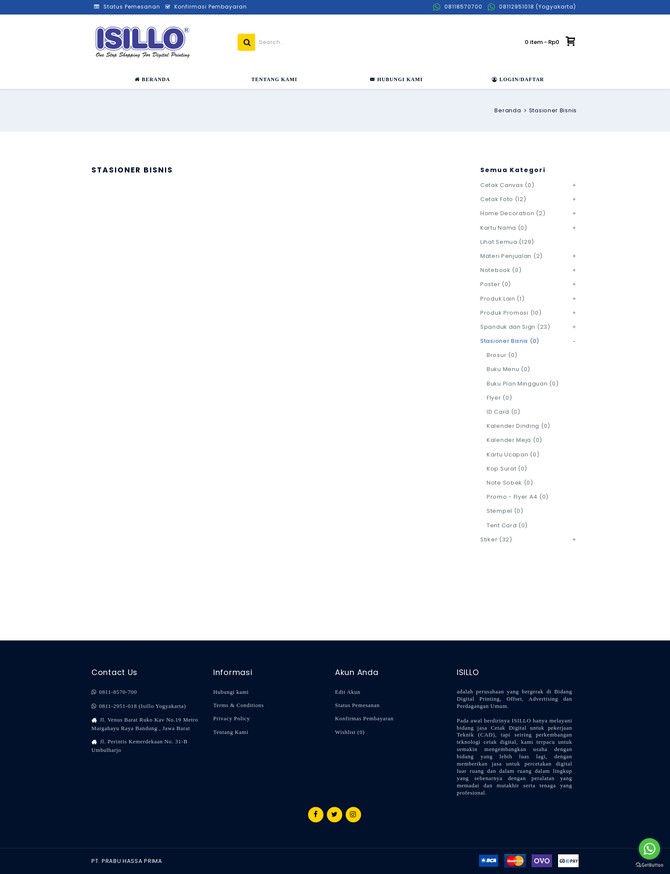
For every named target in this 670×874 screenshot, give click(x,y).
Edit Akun (347, 692)
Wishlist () (350, 732)
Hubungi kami (231, 692)
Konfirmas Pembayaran (364, 718)
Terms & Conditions (238, 705)
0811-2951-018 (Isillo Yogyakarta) (138, 706)
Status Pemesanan (357, 705)
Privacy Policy (231, 718)
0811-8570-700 (114, 692)
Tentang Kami (230, 732)
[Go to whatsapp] (649, 848)
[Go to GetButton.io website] (649, 865)
